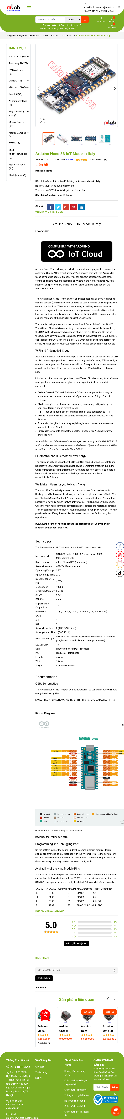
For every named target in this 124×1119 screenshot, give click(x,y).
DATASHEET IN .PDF (106, 700)
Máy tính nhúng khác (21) (17, 113)
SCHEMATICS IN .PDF (66, 700)
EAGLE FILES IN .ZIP (45, 700)
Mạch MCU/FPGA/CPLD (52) (18, 154)
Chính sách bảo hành (75, 1106)
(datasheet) (68, 558)
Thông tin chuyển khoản (76, 1095)
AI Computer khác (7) (18, 103)
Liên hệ (38, 1077)
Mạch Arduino (51, 35)
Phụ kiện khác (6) (17, 175)
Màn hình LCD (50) (18, 87)
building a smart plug (80, 411)
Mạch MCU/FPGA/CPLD (30, 35)
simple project (53, 404)
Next (114, 88)
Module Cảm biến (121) (17, 135)
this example (70, 415)
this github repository (60, 423)
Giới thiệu (40, 1066)
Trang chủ (11, 35)
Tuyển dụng (41, 1072)
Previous (38, 88)
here (44, 400)
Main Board (67, 35)
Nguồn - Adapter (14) (17, 166)
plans (81, 284)
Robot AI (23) (15, 94)
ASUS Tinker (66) (17, 56)
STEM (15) (14, 143)
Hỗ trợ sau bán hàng (74, 1100)
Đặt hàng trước (43, 170)
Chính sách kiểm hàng (75, 1089)
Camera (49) (15, 80)
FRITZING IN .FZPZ (86, 700)
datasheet (81, 562)
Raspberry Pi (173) (18, 63)
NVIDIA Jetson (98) (16, 72)
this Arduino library (100, 431)
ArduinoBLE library (48, 477)
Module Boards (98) (16, 124)
